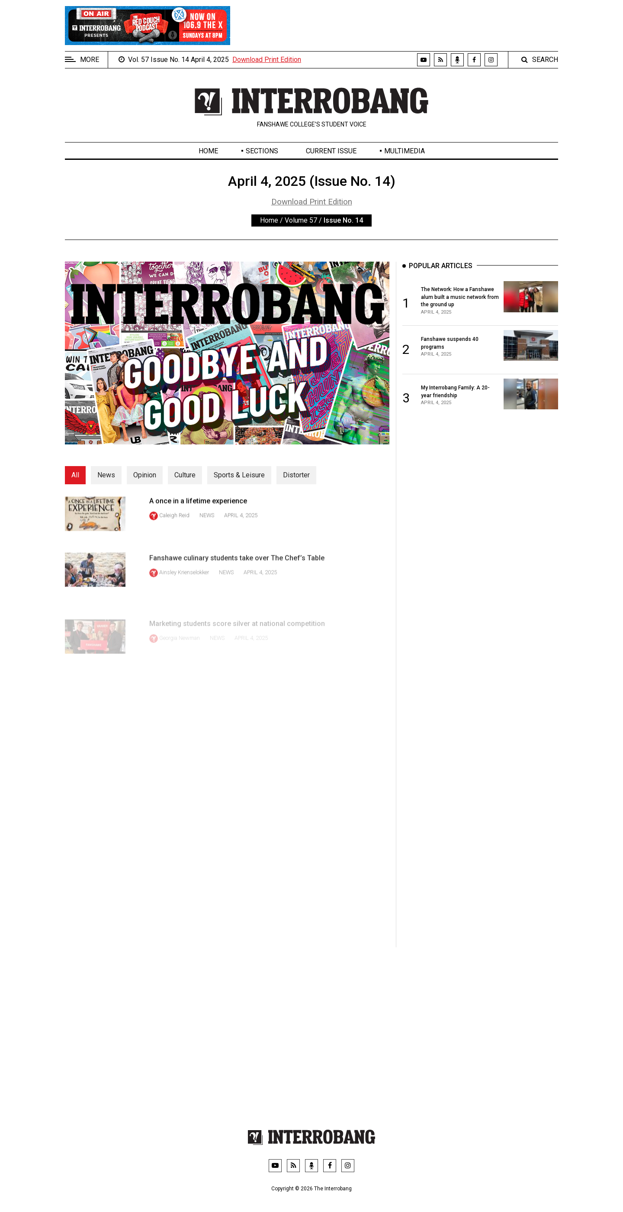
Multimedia (404, 151)
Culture (185, 475)
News (106, 475)
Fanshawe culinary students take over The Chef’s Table (236, 580)
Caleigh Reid (174, 526)
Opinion (144, 475)
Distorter (296, 475)
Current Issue (331, 151)
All (75, 475)
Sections (262, 151)
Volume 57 (301, 220)
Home (208, 151)
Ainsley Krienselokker (184, 594)
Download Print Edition (266, 59)
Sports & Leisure (239, 475)
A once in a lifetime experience (198, 511)
